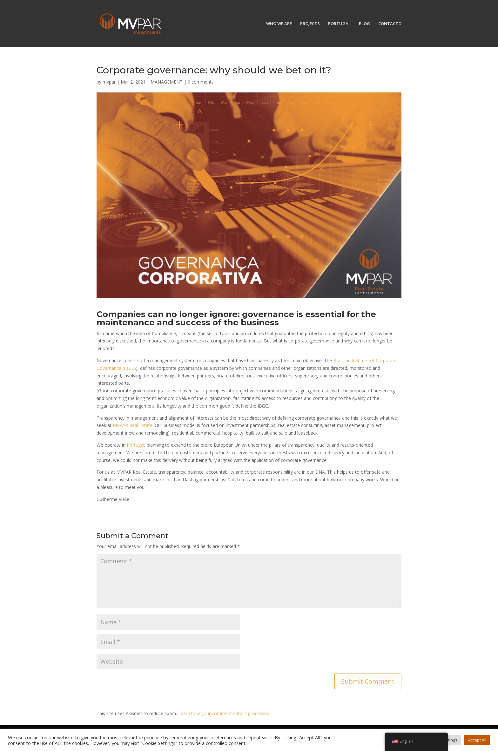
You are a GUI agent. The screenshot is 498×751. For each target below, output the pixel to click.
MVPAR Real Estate (132, 425)
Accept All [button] (477, 740)
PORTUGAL (339, 23)
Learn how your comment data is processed (223, 713)
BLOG (364, 23)
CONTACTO (389, 23)
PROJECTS (310, 23)
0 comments (201, 82)
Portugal (135, 445)
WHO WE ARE (279, 23)
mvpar (109, 82)
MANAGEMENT (167, 82)
